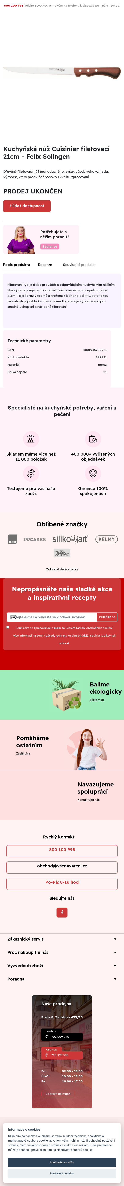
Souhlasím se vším (62, 1162)
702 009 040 (60, 1037)
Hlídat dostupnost (26, 205)
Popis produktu (16, 265)
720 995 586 (59, 1055)
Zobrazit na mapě (58, 1094)
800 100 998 (62, 849)
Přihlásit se (107, 617)
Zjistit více (97, 700)
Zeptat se (49, 246)
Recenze (45, 265)
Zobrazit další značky (62, 569)
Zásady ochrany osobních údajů (67, 635)
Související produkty (79, 265)
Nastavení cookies (62, 1173)
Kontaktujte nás (88, 800)
